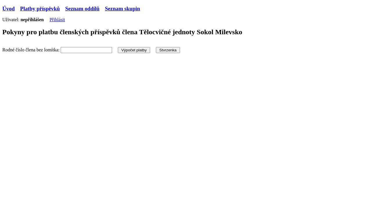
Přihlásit (57, 19)
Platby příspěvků (40, 9)
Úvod (8, 9)
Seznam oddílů (82, 9)
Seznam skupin (122, 9)
